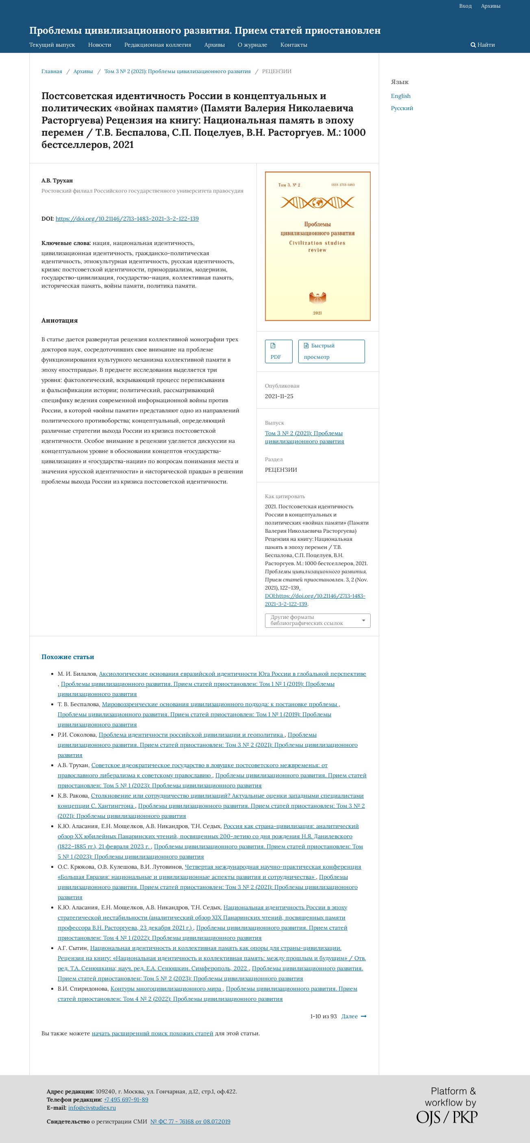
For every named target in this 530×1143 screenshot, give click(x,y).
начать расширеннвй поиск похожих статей (152, 1033)
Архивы (214, 44)
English (401, 96)
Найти (483, 44)
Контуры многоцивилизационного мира (167, 988)
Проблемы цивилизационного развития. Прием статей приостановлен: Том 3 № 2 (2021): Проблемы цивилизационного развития (208, 745)
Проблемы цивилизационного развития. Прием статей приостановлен (205, 30)
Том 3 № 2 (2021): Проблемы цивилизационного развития (177, 71)
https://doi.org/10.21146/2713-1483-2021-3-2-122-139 (127, 218)
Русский (402, 108)
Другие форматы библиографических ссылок (307, 620)
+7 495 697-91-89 (126, 1099)
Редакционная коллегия (157, 44)
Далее (349, 1016)
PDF (276, 357)
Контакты (293, 44)
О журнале (252, 44)
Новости (99, 44)
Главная (51, 71)
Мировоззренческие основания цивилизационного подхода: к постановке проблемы (220, 704)
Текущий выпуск (52, 44)
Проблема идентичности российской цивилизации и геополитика (192, 734)
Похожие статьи (67, 657)
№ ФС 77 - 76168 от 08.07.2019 (190, 1121)
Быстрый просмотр (319, 351)
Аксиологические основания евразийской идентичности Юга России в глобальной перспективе (232, 673)
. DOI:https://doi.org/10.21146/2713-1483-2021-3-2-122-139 (315, 595)
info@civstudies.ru (92, 1107)
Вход (465, 5)
